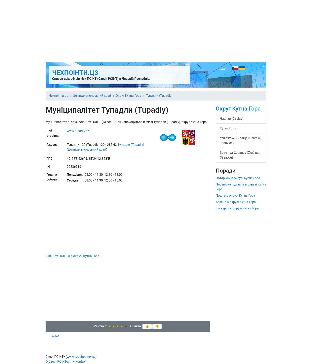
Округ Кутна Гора (128, 96)
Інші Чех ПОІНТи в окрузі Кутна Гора (72, 256)
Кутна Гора (228, 128)
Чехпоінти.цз (75, 72)
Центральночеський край (92, 96)
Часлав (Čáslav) (231, 118)
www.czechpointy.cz (81, 357)
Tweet (54, 336)
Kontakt (80, 361)
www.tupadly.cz (78, 131)
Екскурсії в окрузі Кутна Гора (237, 208)
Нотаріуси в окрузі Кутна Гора (238, 178)
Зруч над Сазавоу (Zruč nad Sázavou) (240, 155)
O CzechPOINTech (58, 361)
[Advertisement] (156, 31)
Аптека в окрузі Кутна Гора (236, 202)
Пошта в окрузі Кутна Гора (235, 195)
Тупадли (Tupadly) (159, 96)
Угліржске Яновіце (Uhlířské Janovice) (240, 140)
